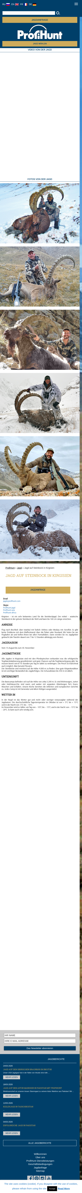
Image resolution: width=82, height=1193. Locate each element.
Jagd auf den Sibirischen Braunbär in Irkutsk (27, 1069)
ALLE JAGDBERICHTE (39, 1143)
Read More (64, 1188)
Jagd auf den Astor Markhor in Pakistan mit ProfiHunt (32, 1088)
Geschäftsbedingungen (40, 1164)
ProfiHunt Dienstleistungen (40, 1160)
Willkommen (40, 1154)
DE (32, 4)
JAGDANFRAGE (40, 20)
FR (23, 4)
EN (15, 4)
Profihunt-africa (9, 613)
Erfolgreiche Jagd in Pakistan (19, 1125)
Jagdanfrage (40, 1167)
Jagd (19, 568)
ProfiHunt (10, 568)
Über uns (40, 1157)
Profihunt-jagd (9, 608)
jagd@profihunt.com (11, 601)
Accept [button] (52, 1188)
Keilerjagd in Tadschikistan (18, 1106)
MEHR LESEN (11, 1077)
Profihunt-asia (9, 610)
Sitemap (40, 1171)
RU (6, 4)
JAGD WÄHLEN (40, 44)
